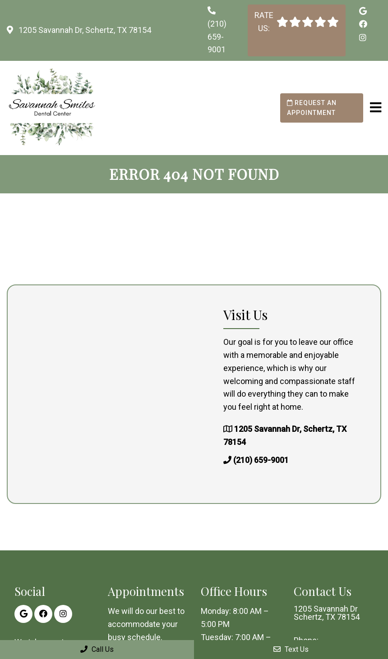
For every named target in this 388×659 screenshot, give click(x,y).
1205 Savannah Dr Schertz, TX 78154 (327, 613)
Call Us (97, 649)
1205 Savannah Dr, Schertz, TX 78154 (84, 30)
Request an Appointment (312, 107)
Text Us (291, 649)
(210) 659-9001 (217, 37)
